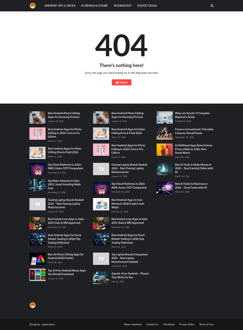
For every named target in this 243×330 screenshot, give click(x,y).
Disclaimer (169, 324)
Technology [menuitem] (123, 5)
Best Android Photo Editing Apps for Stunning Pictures (64, 115)
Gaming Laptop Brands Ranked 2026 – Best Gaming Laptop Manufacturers (66, 203)
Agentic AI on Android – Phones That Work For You (130, 275)
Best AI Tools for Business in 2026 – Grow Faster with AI (191, 185)
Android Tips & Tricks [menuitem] (59, 5)
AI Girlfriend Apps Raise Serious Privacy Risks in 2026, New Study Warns (193, 149)
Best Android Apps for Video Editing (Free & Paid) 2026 (64, 150)
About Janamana (133, 324)
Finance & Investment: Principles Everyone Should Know (194, 131)
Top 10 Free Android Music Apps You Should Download (67, 272)
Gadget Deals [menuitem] (147, 5)
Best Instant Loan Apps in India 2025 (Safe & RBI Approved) (66, 220)
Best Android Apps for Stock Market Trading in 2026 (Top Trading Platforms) (64, 238)
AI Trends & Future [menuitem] (94, 5)
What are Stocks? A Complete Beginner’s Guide (192, 115)
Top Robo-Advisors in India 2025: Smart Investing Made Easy (64, 184)
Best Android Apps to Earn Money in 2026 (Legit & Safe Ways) (127, 203)
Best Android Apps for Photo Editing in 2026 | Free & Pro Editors (65, 133)
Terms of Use (206, 324)
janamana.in (48, 324)
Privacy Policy (186, 324)
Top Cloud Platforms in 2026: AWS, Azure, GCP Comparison (65, 166)
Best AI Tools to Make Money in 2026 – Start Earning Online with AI (194, 168)
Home (122, 82)
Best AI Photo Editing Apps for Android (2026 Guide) (66, 256)
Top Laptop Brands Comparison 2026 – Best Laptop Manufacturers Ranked (129, 258)
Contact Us (152, 324)
